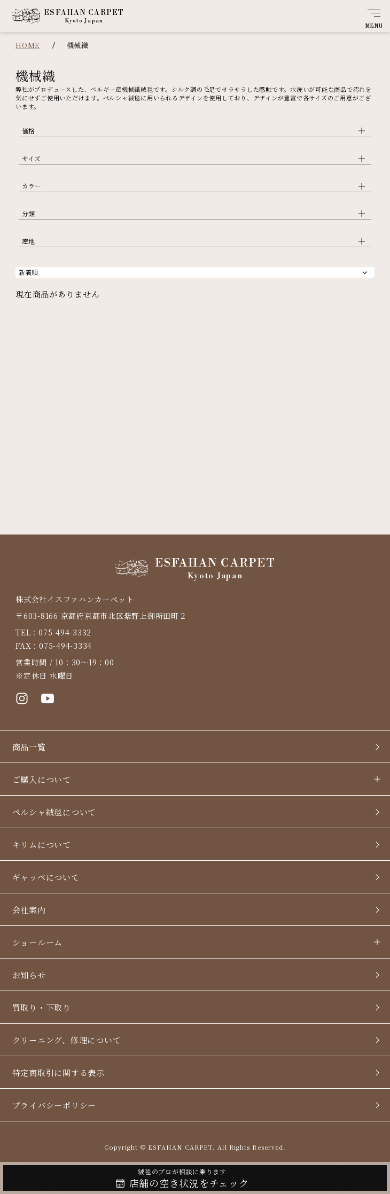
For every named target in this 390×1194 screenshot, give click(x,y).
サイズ (31, 158)
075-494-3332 (64, 632)
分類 (28, 213)
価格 (28, 130)
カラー (31, 185)
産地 (28, 241)
